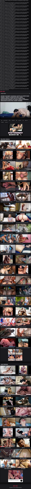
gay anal (19, 120)
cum (23, 120)
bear (16, 120)
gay (1, 120)
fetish (10, 120)
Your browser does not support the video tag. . (15, 110)
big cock (26, 120)
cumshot (6, 122)
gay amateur (6, 120)
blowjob (2, 122)
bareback (13, 120)
